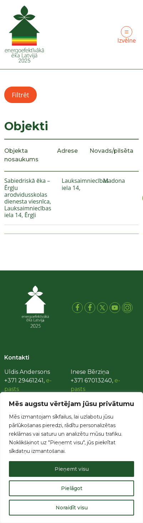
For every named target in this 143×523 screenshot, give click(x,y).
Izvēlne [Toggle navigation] (126, 35)
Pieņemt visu (72, 469)
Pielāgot (71, 488)
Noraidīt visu (72, 507)
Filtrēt (20, 95)
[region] (71, 457)
